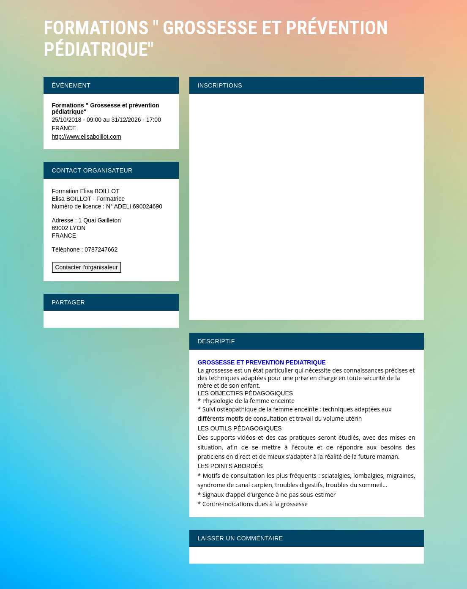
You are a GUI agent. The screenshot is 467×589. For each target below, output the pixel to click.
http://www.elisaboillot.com (86, 136)
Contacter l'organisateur (86, 267)
